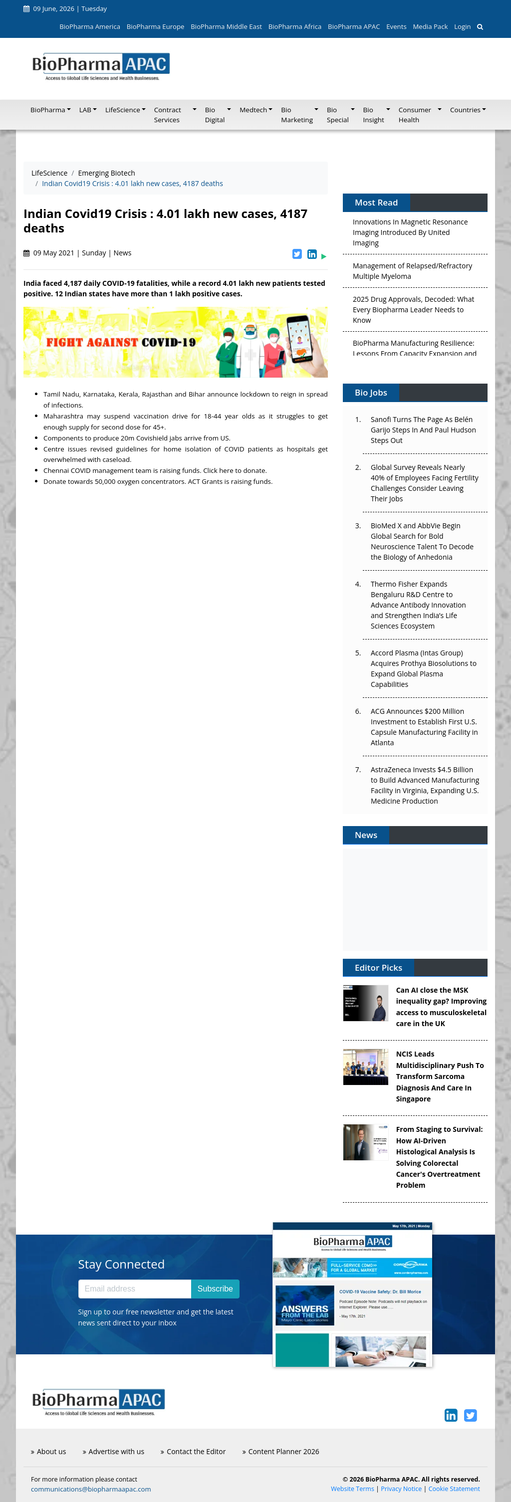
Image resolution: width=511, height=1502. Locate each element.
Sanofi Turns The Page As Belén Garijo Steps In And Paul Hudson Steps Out (423, 430)
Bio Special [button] (338, 114)
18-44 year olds (229, 416)
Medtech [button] (253, 109)
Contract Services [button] (167, 114)
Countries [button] (465, 109)
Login (462, 26)
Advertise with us (114, 1451)
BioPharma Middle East (226, 26)
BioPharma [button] (47, 109)
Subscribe (215, 1289)
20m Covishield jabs (151, 437)
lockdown (254, 394)
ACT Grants (205, 481)
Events (396, 26)
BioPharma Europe (156, 26)
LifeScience (49, 173)
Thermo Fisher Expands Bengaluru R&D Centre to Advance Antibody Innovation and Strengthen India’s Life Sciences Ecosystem (418, 605)
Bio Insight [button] (373, 114)
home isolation (187, 448)
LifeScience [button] (122, 109)
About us (48, 1451)
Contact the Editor (193, 1451)
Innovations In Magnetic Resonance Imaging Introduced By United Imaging (410, 234)
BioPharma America (89, 26)
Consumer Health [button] (415, 114)
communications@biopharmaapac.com (91, 1489)
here (226, 470)
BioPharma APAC (354, 26)
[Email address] (135, 1289)
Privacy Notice (401, 1489)
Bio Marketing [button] (297, 114)
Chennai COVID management (89, 470)
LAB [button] (85, 109)
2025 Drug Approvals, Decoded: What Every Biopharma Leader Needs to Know (413, 312)
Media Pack (430, 26)
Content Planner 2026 (281, 1451)
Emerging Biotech (106, 173)
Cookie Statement (454, 1489)
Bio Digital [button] (215, 114)
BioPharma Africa (295, 26)
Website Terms (352, 1489)
